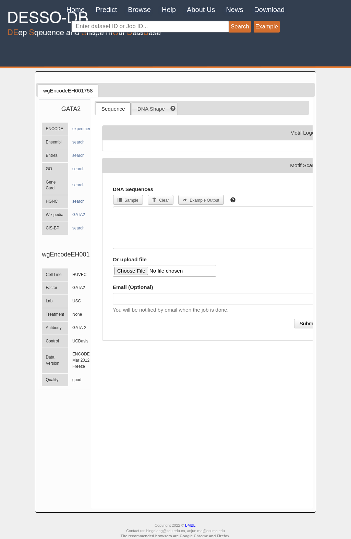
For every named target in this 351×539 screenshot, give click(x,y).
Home (75, 9)
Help (169, 9)
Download (269, 9)
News (234, 9)
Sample (128, 200)
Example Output (201, 200)
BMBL (190, 525)
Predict (106, 9)
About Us (201, 9)
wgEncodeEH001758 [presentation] (68, 90)
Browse (139, 9)
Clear (160, 200)
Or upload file (130, 259)
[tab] (68, 91)
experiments (83, 128)
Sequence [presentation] (113, 109)
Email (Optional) (133, 287)
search (78, 142)
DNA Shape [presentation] (151, 109)
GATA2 (78, 214)
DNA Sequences (133, 189)
